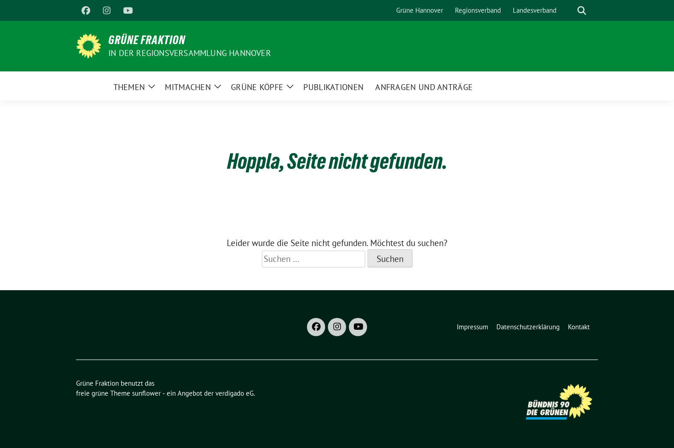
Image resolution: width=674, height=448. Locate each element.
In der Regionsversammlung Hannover (189, 53)
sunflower (146, 393)
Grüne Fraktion (146, 40)
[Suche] (569, 11)
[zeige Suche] (582, 11)
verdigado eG (234, 393)
